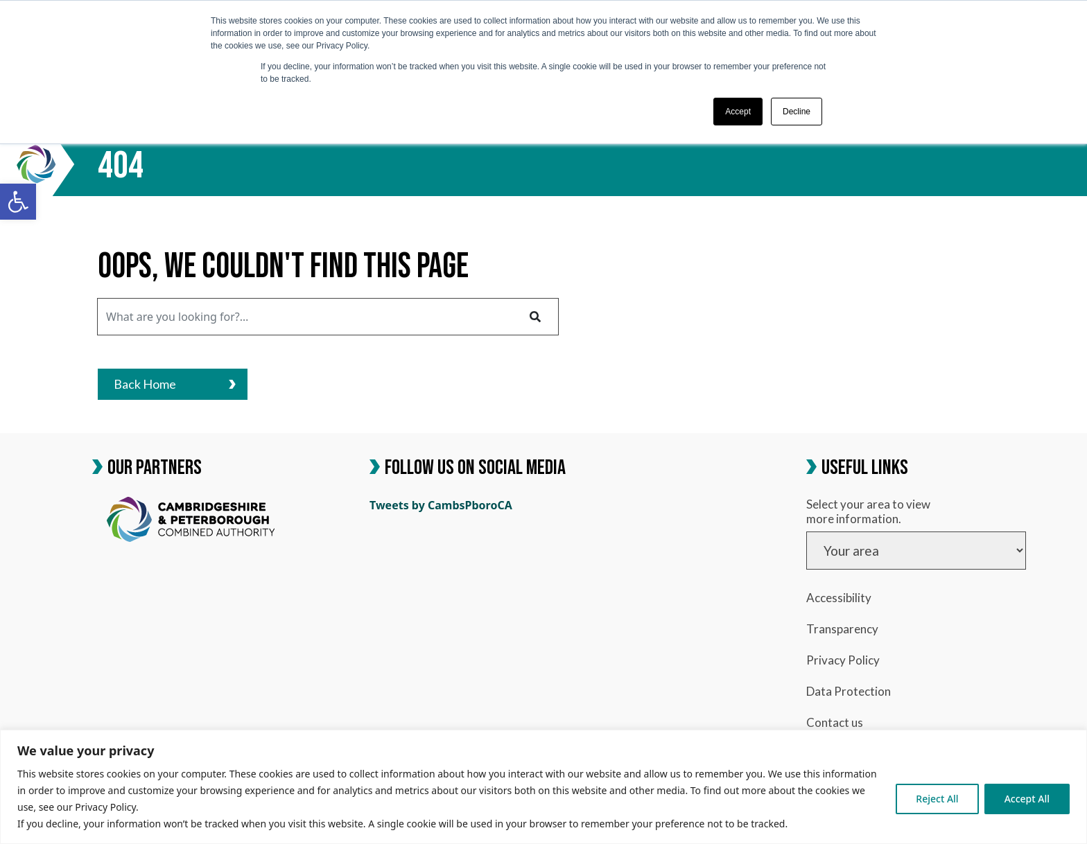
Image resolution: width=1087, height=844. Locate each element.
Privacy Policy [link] (843, 660)
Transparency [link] (842, 629)
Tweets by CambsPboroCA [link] (440, 505)
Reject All (937, 798)
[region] (543, 787)
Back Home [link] (175, 384)
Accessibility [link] (838, 597)
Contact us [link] (834, 722)
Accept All (1027, 798)
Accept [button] (738, 111)
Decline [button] (796, 111)
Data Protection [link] (848, 691)
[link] (18, 202)
